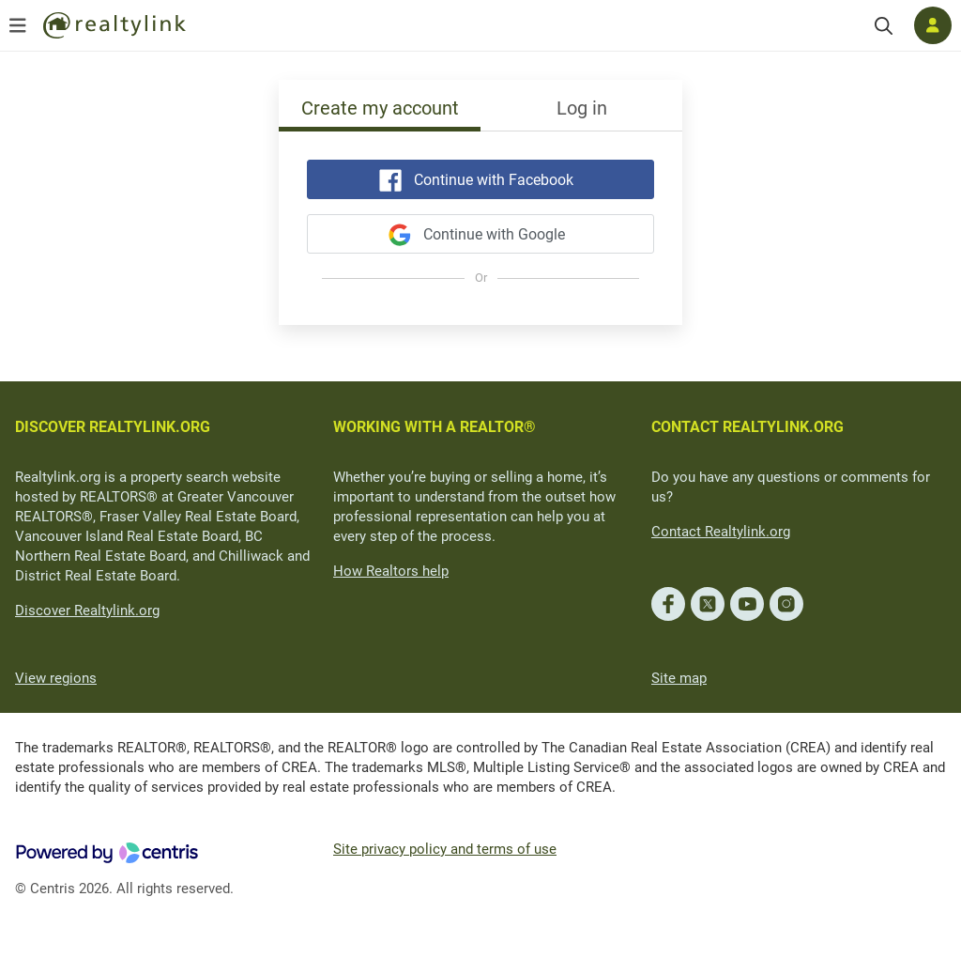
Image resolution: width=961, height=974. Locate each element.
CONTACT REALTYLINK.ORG (747, 427)
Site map (679, 678)
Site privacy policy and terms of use (445, 849)
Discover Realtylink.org (87, 610)
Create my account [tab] (380, 108)
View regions (56, 678)
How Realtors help (391, 571)
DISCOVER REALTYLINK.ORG (112, 427)
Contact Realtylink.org (720, 531)
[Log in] (933, 25)
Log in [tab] (582, 108)
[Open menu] (18, 25)
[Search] (883, 25)
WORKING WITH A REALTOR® (434, 427)
